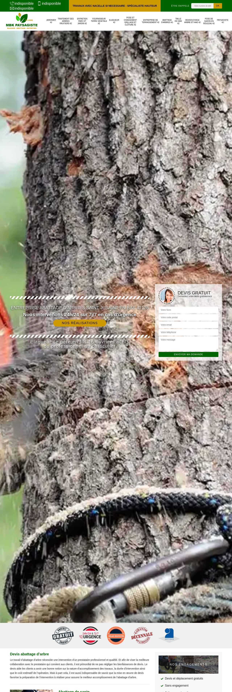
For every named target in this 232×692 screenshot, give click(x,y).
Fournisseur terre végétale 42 (99, 21)
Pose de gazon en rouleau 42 (209, 21)
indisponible (22, 3)
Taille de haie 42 (178, 21)
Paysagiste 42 (222, 21)
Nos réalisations (80, 323)
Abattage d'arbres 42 (167, 21)
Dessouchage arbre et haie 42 (192, 21)
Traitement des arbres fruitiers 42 (66, 21)
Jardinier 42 (51, 21)
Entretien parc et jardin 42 (82, 21)
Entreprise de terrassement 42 (150, 21)
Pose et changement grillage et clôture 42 (130, 21)
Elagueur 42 (114, 21)
